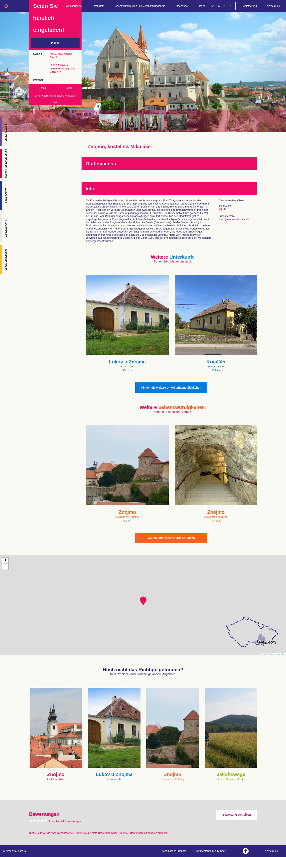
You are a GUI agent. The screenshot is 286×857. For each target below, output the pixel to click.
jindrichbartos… (59, 64)
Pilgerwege (181, 5)
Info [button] (201, 5)
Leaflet (264, 654)
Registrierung (249, 5)
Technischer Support (174, 850)
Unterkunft (98, 5)
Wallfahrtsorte (74, 5)
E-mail (42, 87)
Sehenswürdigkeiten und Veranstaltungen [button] (139, 5)
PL (224, 5)
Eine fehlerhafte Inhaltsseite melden (55, 95)
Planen (55, 42)
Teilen (68, 87)
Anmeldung (273, 5)
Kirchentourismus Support (211, 850)
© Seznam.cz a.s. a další (276, 654)
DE (230, 5)
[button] (143, 601)
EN (218, 5)
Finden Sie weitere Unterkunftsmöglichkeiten (171, 387)
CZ (212, 5)
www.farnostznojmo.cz (63, 68)
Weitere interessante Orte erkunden (171, 538)
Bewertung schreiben (236, 814)
